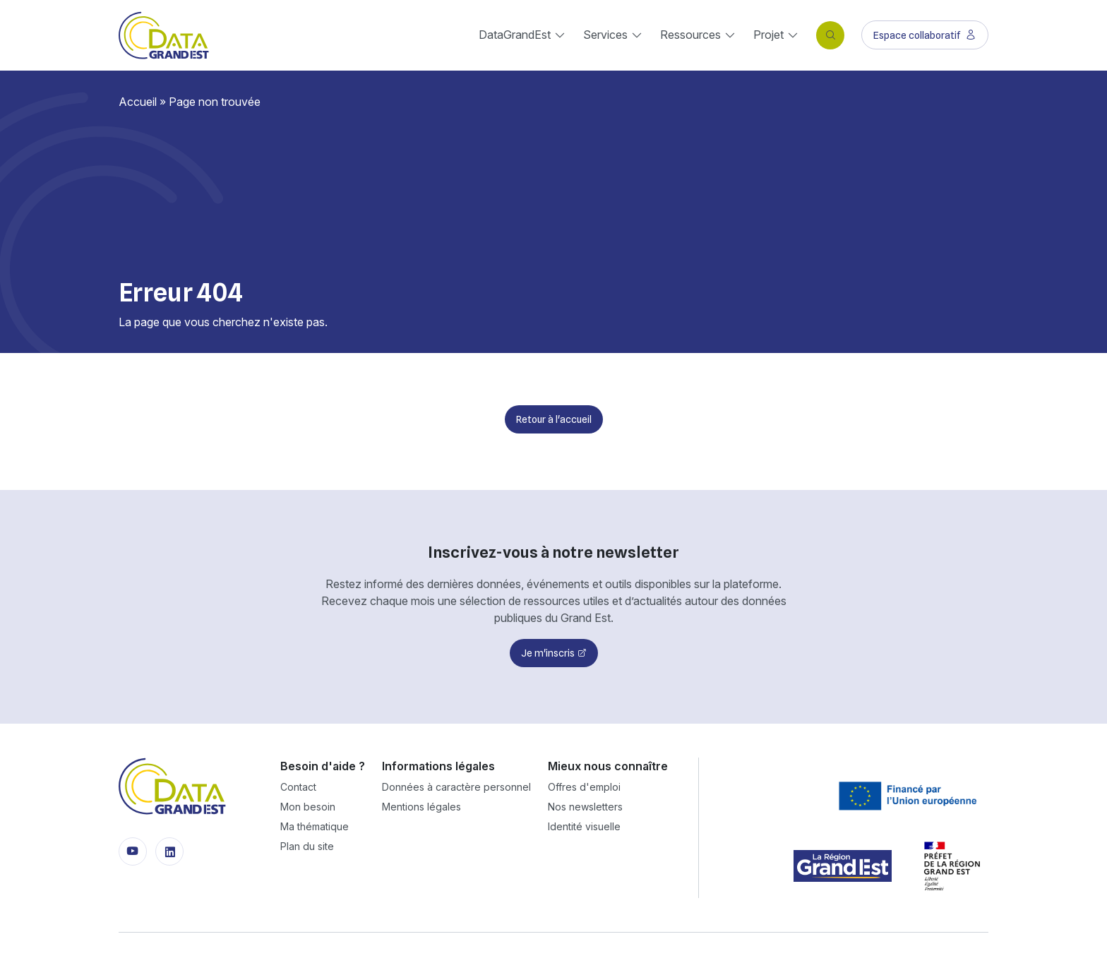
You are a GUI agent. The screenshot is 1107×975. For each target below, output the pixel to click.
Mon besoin (307, 807)
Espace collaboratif (924, 35)
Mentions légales (421, 807)
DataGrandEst (515, 35)
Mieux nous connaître (608, 766)
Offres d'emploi (584, 787)
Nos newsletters (585, 807)
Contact (298, 787)
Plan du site (307, 846)
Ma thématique (314, 826)
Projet (768, 35)
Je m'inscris (548, 653)
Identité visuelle (584, 826)
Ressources (690, 35)
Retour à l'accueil (554, 419)
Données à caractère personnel (456, 787)
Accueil (138, 102)
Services (605, 35)
